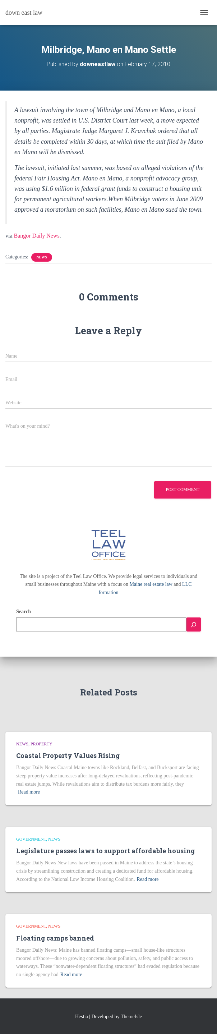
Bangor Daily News (37, 236)
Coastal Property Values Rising (68, 755)
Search (23, 611)
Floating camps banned (55, 938)
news (41, 257)
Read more (29, 792)
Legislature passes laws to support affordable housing (105, 850)
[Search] (193, 624)
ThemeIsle (131, 1016)
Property (41, 743)
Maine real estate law (151, 584)
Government (31, 839)
